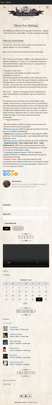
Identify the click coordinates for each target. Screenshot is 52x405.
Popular (10, 322)
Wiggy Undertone (16, 134)
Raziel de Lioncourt (16, 362)
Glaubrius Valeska (16, 334)
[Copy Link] (12, 174)
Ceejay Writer (14, 348)
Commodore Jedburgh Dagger (15, 152)
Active (7, 322)
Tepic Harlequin (15, 341)
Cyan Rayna (14, 327)
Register (18, 228)
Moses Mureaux (12, 129)
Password (6, 214)
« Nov (25, 303)
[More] (16, 174)
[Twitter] (8, 174)
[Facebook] (4, 174)
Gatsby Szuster (12, 141)
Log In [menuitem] (2, 2)
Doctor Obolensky (29, 164)
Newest (4, 322)
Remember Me (9, 223)
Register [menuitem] (8, 2)
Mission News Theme (20, 402)
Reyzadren (13, 355)
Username (6, 205)
